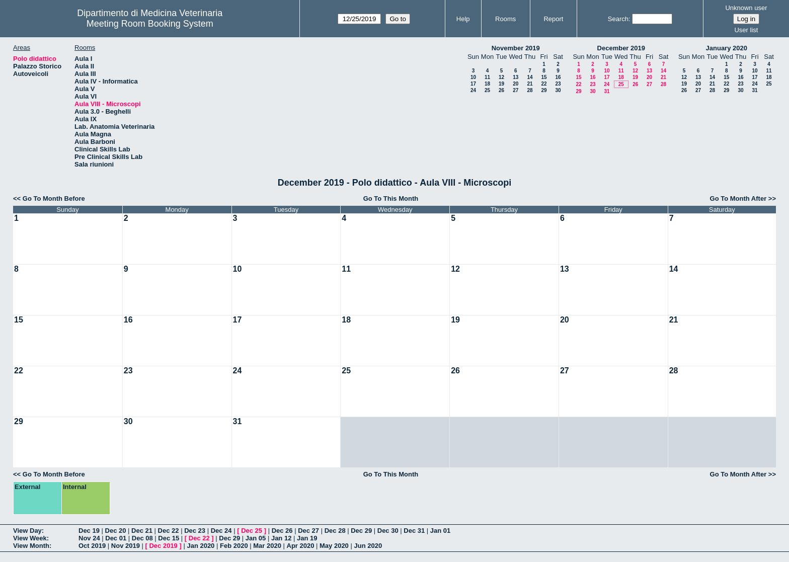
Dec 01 (115, 538)
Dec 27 (308, 530)
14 (529, 77)
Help (463, 19)
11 (487, 77)
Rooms (505, 19)
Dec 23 (194, 530)
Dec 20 (115, 530)
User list (746, 30)
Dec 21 (141, 530)
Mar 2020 (267, 545)
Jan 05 (256, 538)
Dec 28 (335, 530)
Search (618, 19)
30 (558, 90)
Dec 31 (414, 530)
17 (473, 84)
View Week (30, 538)
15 (543, 77)
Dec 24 (221, 530)
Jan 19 (307, 538)
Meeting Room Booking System (150, 24)
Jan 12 (281, 538)
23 (558, 84)
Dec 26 (282, 530)
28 (529, 90)
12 (501, 77)
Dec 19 (89, 530)
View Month (31, 545)
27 (515, 90)
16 (558, 77)
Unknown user (746, 8)
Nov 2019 (125, 545)
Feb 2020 (234, 545)
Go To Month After (738, 198)
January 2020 (726, 48)
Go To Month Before (54, 198)
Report (553, 19)
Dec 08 (142, 538)
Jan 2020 (200, 545)
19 (501, 84)
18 (487, 84)
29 (543, 90)
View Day (27, 530)
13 (515, 77)
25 (487, 90)
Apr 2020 (300, 545)
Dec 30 (388, 530)
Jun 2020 (368, 545)
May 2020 (334, 545)
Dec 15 (168, 538)
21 (529, 84)
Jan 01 (440, 530)
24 (473, 90)
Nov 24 (89, 538)
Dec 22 (168, 530)
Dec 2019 (163, 545)
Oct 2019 (92, 545)
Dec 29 (361, 530)
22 (543, 84)
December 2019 (621, 48)
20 (515, 84)
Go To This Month (391, 198)
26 (501, 90)
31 (606, 91)
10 (473, 77)
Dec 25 (251, 530)
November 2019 (516, 48)
